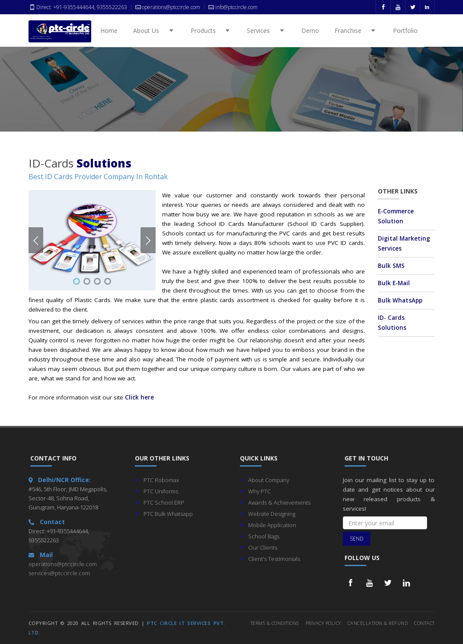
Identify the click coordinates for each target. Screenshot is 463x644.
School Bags (263, 536)
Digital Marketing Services (404, 243)
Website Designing (271, 514)
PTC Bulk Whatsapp (168, 514)
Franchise (356, 30)
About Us (154, 30)
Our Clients (262, 547)
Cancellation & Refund (378, 623)
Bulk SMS (391, 266)
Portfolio (405, 30)
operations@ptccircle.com (63, 564)
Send (357, 538)
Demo (310, 30)
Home (109, 30)
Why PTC (259, 491)
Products (212, 30)
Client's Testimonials (274, 559)
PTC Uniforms (161, 491)
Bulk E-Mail (394, 283)
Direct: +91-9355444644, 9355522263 (78, 7)
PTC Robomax (161, 480)
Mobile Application (272, 525)
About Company (268, 480)
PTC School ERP (164, 502)
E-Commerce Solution (396, 216)
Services (267, 30)
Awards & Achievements (279, 502)
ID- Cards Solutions (392, 323)
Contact (424, 623)
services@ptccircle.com (59, 573)
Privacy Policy (323, 623)
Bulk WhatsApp (400, 300)
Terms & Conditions (274, 623)
